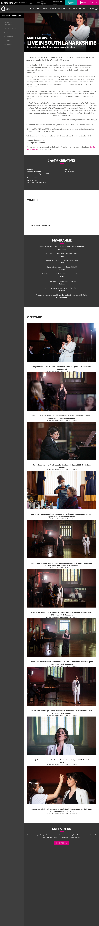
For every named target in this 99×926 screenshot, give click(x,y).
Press (37, 3)
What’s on (30, 9)
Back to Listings (11, 15)
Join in (60, 9)
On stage (7, 40)
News (74, 9)
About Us (40, 9)
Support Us (50, 9)
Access (67, 9)
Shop (80, 9)
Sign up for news (57, 3)
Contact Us (89, 9)
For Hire (30, 3)
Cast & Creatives (10, 28)
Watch (6, 32)
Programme (8, 36)
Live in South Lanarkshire (9, 23)
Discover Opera (44, 3)
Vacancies (23, 3)
